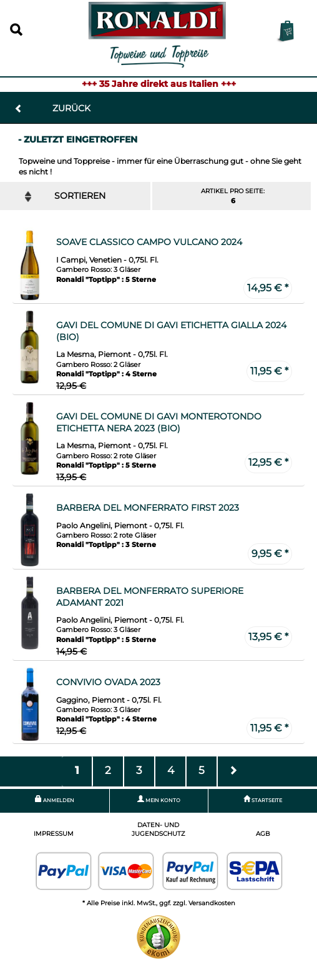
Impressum (54, 834)
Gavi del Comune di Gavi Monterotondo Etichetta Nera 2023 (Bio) (158, 422)
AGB (263, 834)
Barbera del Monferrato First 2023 (147, 507)
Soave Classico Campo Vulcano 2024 (149, 242)
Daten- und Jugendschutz (158, 829)
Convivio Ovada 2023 (108, 682)
